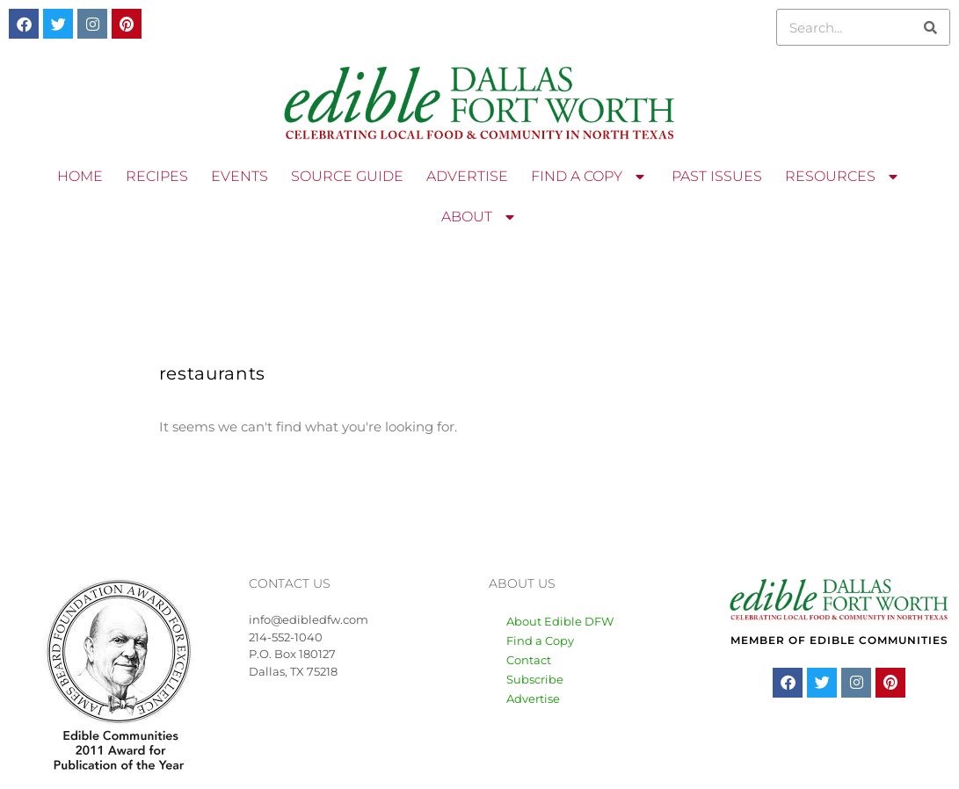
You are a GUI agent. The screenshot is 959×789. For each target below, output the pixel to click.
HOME (80, 176)
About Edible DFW (560, 621)
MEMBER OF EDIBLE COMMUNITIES (839, 640)
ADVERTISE (467, 176)
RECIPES (157, 176)
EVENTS (239, 176)
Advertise (533, 698)
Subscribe (534, 679)
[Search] (930, 27)
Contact (528, 660)
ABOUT (480, 217)
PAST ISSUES (717, 176)
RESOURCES (843, 176)
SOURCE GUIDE (347, 176)
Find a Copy (540, 640)
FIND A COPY (590, 176)
